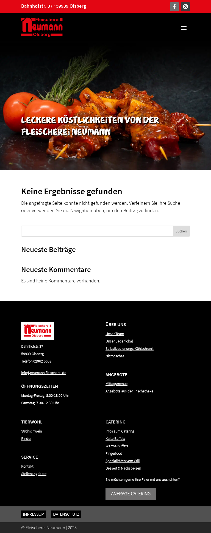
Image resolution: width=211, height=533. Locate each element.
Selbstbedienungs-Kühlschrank (130, 348)
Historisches (115, 356)
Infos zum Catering (120, 431)
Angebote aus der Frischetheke (129, 391)
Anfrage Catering (131, 493)
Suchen (181, 231)
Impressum (33, 514)
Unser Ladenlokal (119, 341)
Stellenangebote (33, 473)
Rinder (26, 438)
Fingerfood (114, 453)
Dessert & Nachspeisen (123, 468)
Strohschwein (31, 431)
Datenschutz (66, 514)
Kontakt (27, 466)
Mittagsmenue (116, 383)
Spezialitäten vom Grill (123, 460)
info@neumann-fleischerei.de (43, 372)
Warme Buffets (117, 446)
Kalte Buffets (115, 438)
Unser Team (115, 333)
